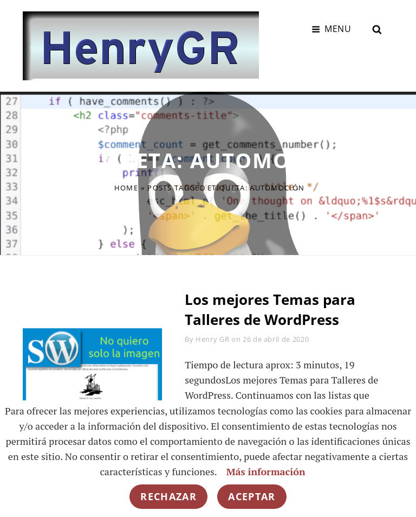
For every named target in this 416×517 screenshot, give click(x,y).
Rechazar (168, 496)
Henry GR (212, 339)
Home (126, 188)
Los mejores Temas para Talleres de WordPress (270, 309)
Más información (266, 471)
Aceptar (251, 496)
